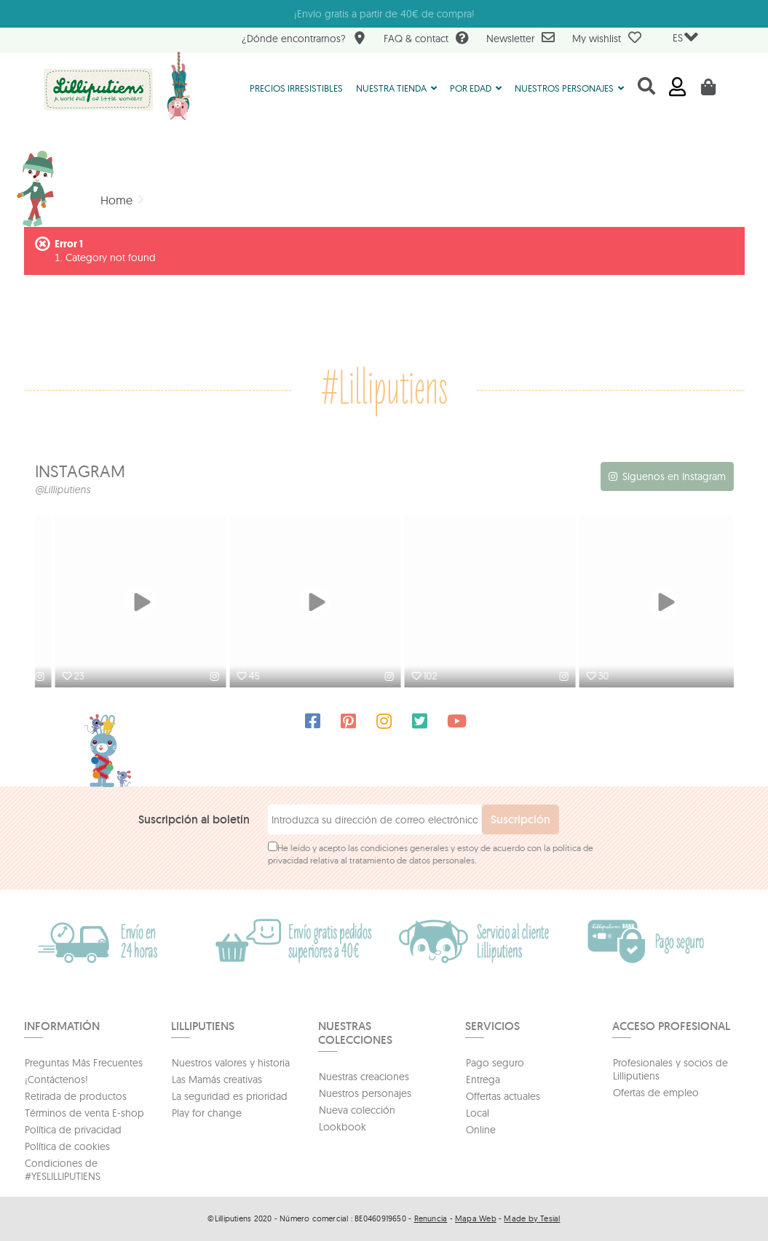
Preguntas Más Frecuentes (84, 1062)
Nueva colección (357, 1110)
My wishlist (606, 38)
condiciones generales (404, 847)
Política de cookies (67, 1146)
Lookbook (342, 1126)
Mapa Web (475, 1218)
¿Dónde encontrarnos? (304, 39)
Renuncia (431, 1218)
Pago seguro (495, 1062)
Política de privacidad (73, 1129)
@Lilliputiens (62, 489)
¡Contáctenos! (56, 1079)
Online (481, 1129)
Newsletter (520, 38)
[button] (396, 87)
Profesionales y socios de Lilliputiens (670, 1069)
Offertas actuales (503, 1096)
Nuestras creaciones (364, 1076)
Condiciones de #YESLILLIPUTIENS (62, 1170)
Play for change (207, 1113)
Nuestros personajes (365, 1093)
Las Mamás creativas (217, 1079)
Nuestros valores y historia (231, 1062)
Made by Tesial (532, 1218)
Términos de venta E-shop (84, 1113)
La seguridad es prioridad (230, 1096)
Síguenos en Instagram (674, 476)
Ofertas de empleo (656, 1092)
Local (477, 1113)
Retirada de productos (76, 1096)
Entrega (483, 1079)
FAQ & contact (426, 39)
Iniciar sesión (677, 87)
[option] (122, 603)
